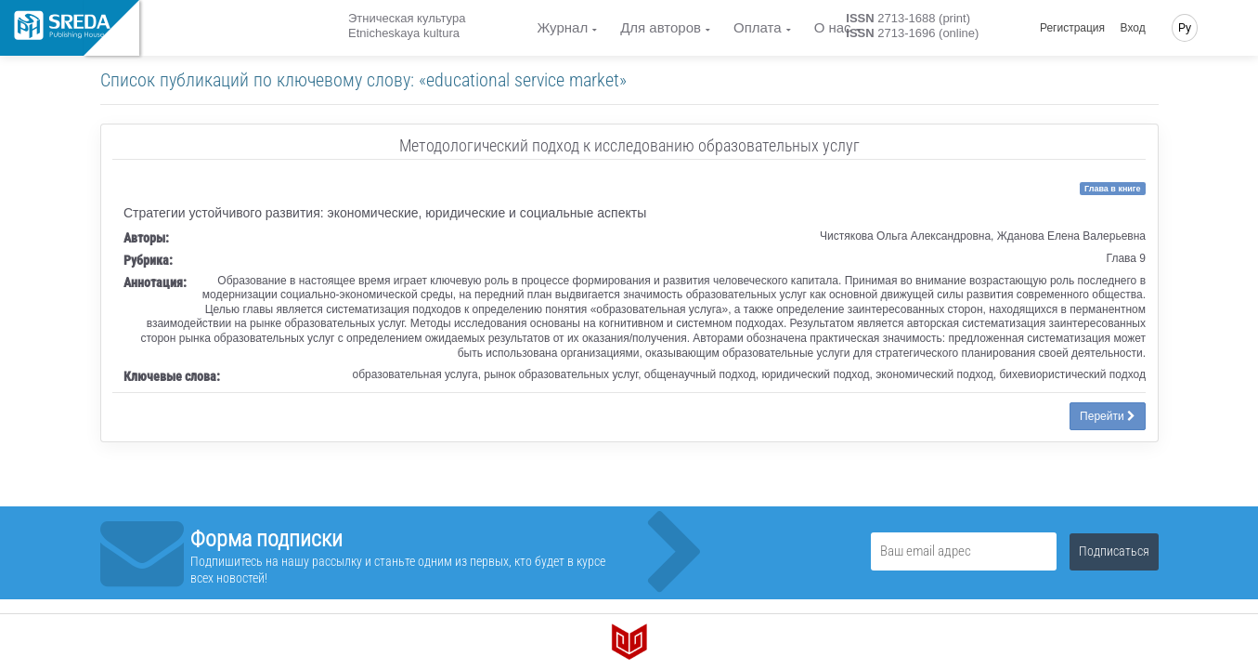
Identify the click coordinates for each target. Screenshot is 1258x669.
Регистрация (1072, 27)
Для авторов (660, 27)
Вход (1133, 27)
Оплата (757, 27)
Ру (1184, 27)
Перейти (1107, 416)
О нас (832, 27)
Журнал (562, 27)
